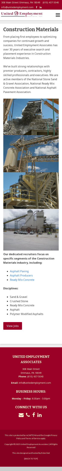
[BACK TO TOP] (31, 458)
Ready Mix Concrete (22, 280)
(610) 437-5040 (51, 2)
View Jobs (13, 326)
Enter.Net (45, 453)
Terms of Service (33, 438)
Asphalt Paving (19, 271)
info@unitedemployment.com (17, 7)
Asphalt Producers (21, 275)
